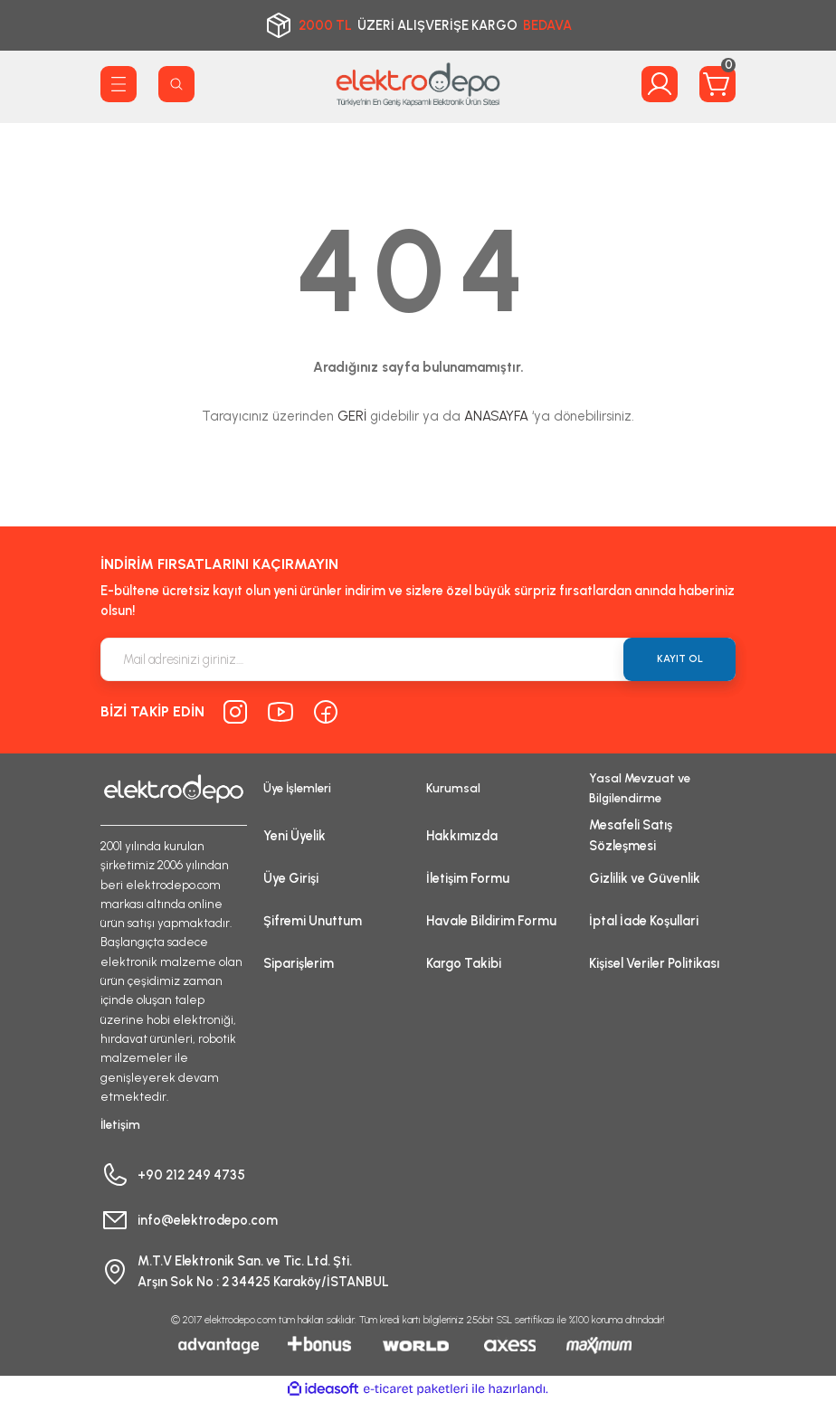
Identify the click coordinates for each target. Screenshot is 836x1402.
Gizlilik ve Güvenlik (644, 878)
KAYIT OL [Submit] (680, 658)
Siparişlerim (298, 963)
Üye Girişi (290, 878)
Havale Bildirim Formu (491, 921)
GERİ (351, 416)
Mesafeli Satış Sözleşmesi (630, 835)
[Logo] (418, 84)
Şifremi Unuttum (312, 921)
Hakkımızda (462, 836)
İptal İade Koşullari (643, 921)
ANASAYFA (496, 416)
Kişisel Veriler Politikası (654, 963)
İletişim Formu (467, 878)
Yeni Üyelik (294, 836)
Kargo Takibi (463, 963)
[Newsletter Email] (418, 659)
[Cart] (717, 84)
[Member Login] (659, 84)
